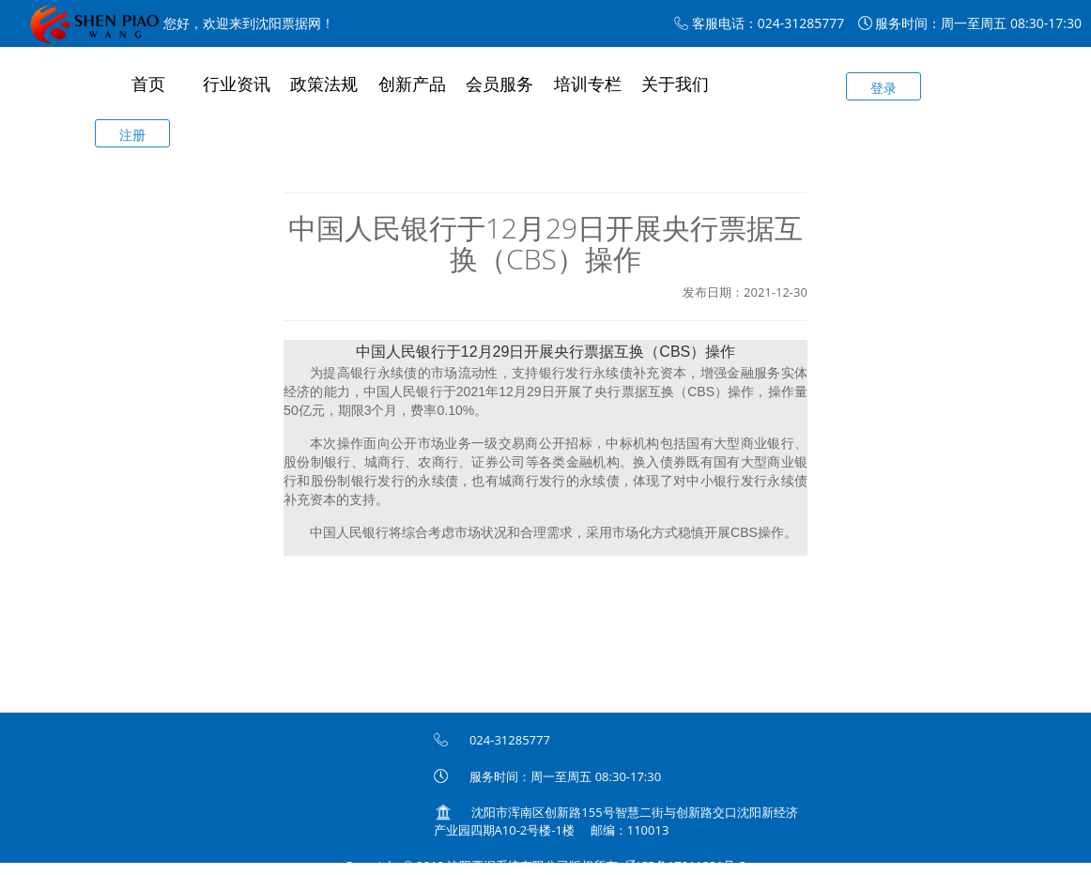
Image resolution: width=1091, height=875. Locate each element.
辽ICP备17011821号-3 (685, 865)
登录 (883, 88)
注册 (132, 135)
